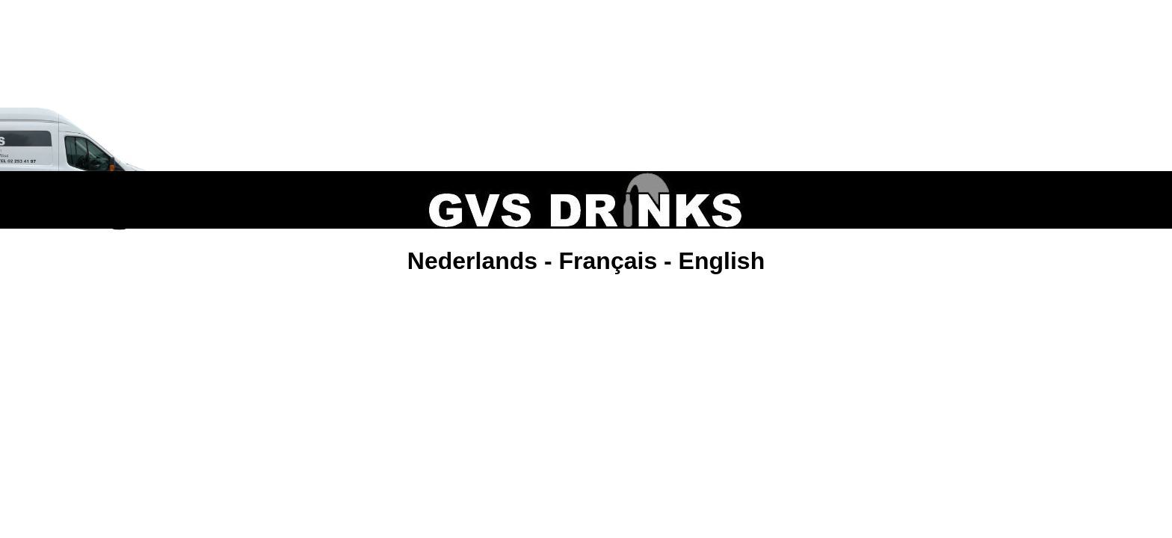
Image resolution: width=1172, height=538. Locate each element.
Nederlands (472, 253)
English (722, 253)
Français (608, 253)
